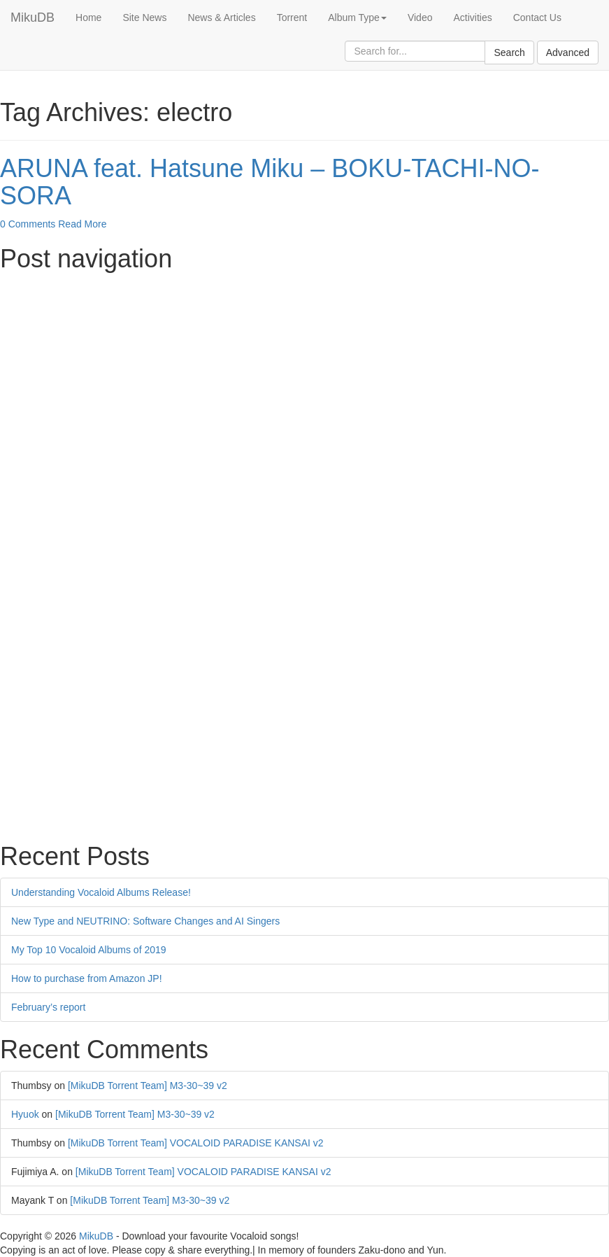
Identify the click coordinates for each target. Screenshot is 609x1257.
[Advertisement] (304, 377)
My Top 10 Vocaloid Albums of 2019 (88, 949)
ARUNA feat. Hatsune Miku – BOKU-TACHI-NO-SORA (270, 182)
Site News (144, 17)
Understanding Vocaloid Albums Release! (101, 892)
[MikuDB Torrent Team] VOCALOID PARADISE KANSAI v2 (196, 1143)
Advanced (567, 52)
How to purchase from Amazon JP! (86, 978)
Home (88, 17)
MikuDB (32, 17)
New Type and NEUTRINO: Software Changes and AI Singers (145, 921)
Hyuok (25, 1114)
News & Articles (221, 17)
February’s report (48, 1007)
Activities (472, 17)
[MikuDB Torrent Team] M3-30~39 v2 (147, 1085)
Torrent (292, 17)
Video (420, 17)
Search (509, 52)
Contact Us (537, 17)
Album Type (357, 17)
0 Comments (27, 224)
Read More (82, 224)
